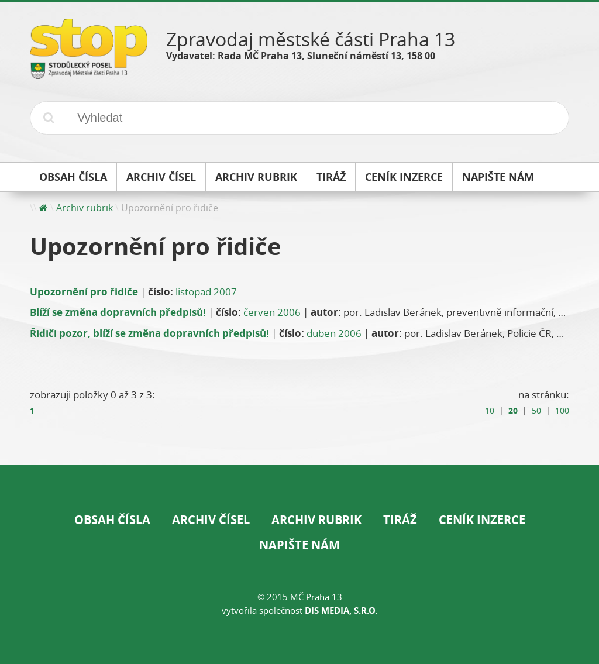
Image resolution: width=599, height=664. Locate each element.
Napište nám (299, 545)
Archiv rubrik (84, 207)
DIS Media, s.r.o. (341, 610)
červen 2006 (272, 312)
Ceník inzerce (482, 520)
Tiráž (400, 520)
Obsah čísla (112, 520)
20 (513, 410)
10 (489, 410)
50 (536, 410)
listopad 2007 (206, 291)
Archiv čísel (211, 520)
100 (562, 410)
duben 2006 (334, 333)
